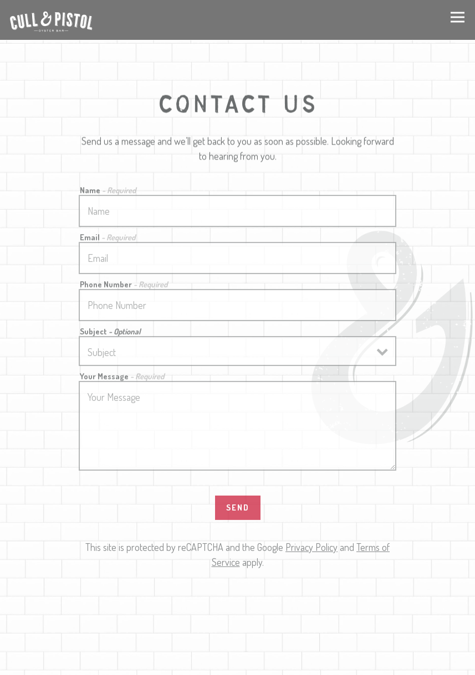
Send (237, 509)
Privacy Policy (311, 549)
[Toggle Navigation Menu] (457, 17)
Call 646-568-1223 (238, 638)
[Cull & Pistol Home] (51, 19)
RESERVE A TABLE (237, 662)
